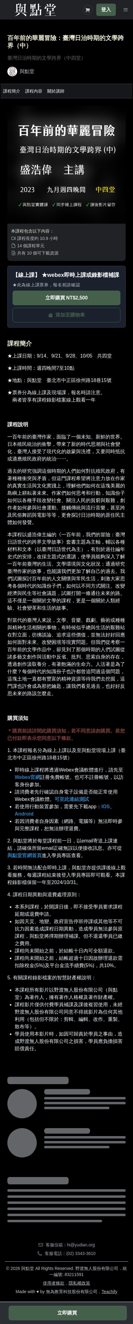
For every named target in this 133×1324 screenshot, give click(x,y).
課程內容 (33, 91)
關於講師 (55, 91)
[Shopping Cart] (88, 10)
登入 (106, 9)
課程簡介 (11, 91)
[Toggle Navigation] (126, 10)
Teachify (109, 1291)
